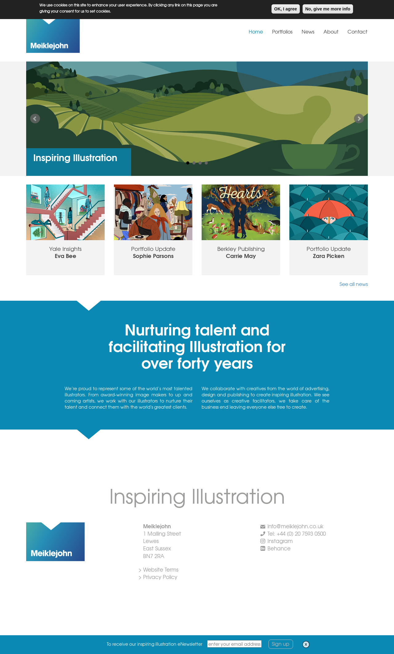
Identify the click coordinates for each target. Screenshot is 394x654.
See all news (354, 283)
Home (256, 31)
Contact (357, 31)
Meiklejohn (72, 35)
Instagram (280, 541)
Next (359, 119)
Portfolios (282, 31)
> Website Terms (159, 569)
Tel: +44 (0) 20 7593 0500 (296, 533)
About (331, 31)
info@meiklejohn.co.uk (295, 526)
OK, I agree (285, 8)
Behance (279, 548)
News (308, 31)
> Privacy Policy (158, 577)
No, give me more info (327, 8)
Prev (35, 119)
